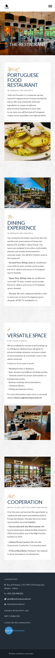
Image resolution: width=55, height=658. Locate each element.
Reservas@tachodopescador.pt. (28, 398)
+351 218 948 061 (15, 593)
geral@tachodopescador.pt (19, 599)
